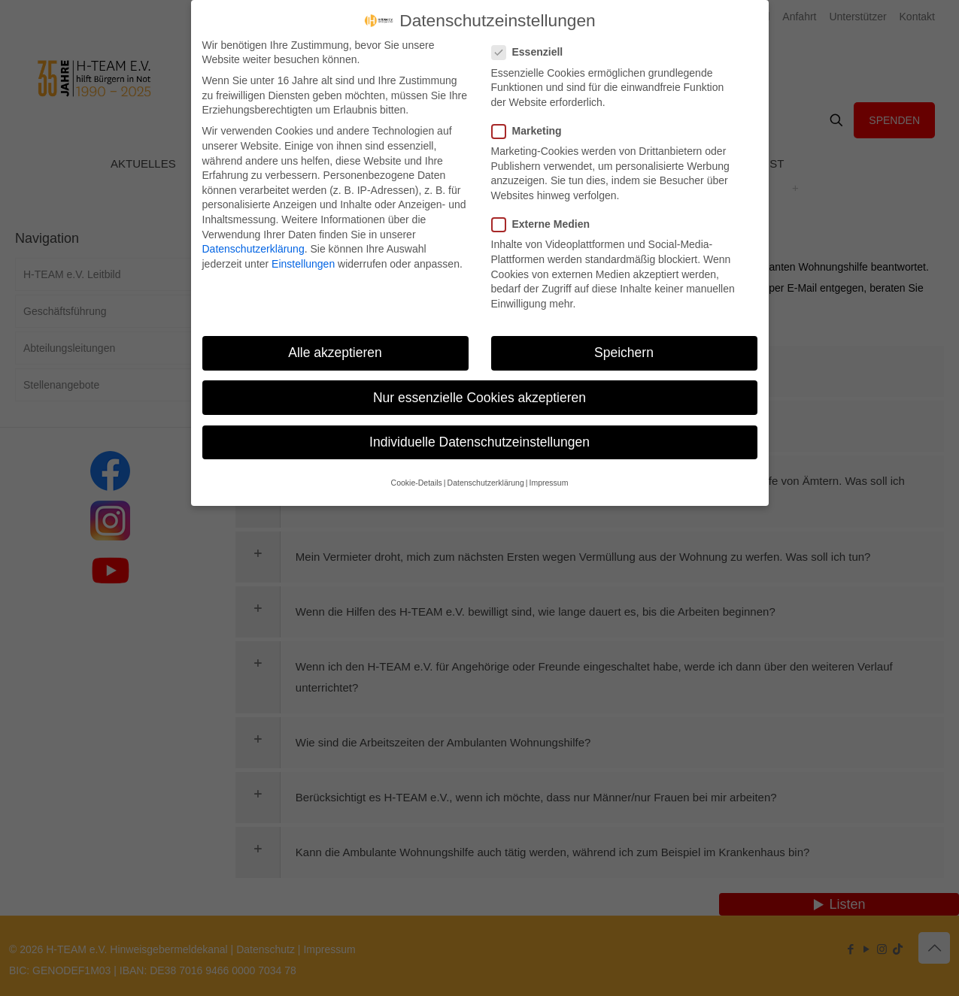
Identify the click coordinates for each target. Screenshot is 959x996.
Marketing (533, 131)
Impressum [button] (548, 482)
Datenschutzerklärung (253, 249)
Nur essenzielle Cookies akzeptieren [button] (479, 397)
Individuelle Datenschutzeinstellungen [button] (479, 442)
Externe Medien (546, 224)
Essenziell (533, 52)
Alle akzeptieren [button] (335, 352)
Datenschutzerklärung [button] (486, 482)
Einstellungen (303, 264)
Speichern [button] (624, 352)
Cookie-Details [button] (416, 482)
